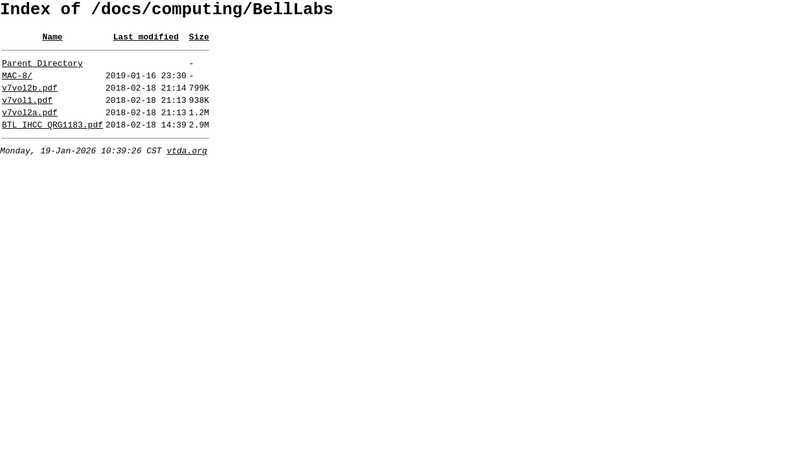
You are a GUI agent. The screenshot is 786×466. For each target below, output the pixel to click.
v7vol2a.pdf (30, 127)
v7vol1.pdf (27, 113)
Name (52, 42)
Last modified (146, 42)
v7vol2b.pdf (30, 99)
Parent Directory (42, 70)
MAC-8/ (17, 85)
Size (199, 42)
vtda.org (186, 169)
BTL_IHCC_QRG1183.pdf (52, 142)
